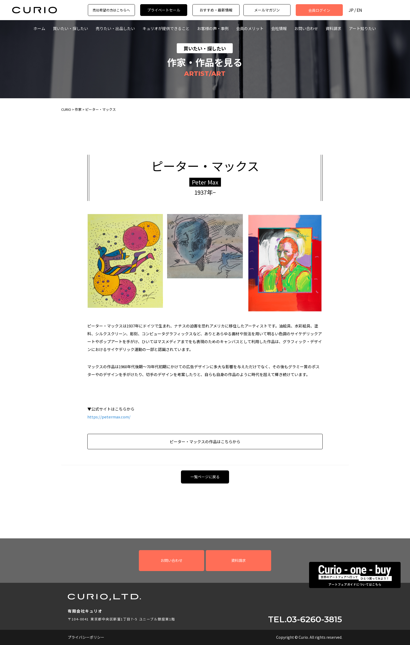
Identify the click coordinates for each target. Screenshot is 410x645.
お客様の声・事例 (213, 28)
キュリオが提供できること (166, 28)
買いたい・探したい (70, 28)
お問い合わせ (306, 28)
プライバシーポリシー (86, 637)
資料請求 (333, 28)
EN (359, 10)
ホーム (39, 28)
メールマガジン (267, 10)
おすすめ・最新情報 (216, 10)
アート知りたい (362, 28)
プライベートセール (163, 10)
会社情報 (279, 28)
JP (351, 10)
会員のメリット (250, 28)
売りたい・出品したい (115, 28)
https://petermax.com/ (108, 416)
